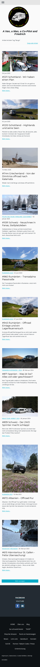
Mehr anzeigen (20, 581)
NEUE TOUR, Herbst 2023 (11, 418)
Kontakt (33, 639)
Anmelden (4, 660)
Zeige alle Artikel (32, 43)
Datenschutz (12, 656)
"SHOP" (28, 629)
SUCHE (7, 644)
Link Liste (14, 639)
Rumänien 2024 (7, 273)
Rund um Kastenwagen (27, 634)
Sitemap (30, 656)
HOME (12, 624)
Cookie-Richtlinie (21, 656)
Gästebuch (24, 639)
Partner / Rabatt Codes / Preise (24, 644)
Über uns (20, 624)
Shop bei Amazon (10, 634)
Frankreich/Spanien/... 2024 (12, 370)
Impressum (5, 656)
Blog (28, 624)
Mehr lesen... (6, 91)
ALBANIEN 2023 (7, 494)
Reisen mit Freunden (10, 549)
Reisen (6, 639)
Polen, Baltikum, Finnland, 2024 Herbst (17, 217)
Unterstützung (20, 649)
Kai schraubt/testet (16, 629)
